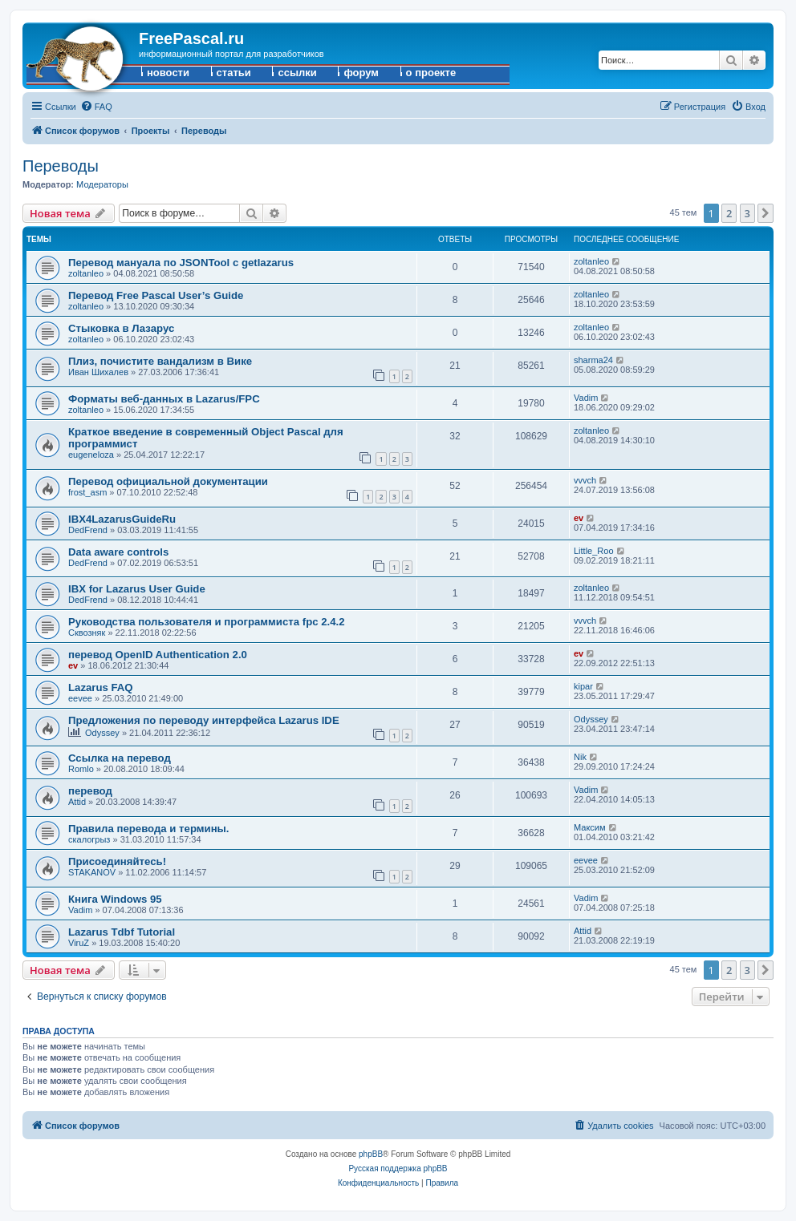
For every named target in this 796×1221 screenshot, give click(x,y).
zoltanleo (86, 273)
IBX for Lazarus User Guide (136, 589)
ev (578, 518)
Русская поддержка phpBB (397, 1168)
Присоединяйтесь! (117, 861)
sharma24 (593, 360)
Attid (77, 802)
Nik (580, 757)
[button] (765, 213)
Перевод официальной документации (168, 481)
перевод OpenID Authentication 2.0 (157, 655)
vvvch (585, 480)
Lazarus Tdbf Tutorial (121, 932)
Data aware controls (118, 552)
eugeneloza (91, 454)
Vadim (586, 397)
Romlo (81, 769)
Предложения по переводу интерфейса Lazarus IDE (203, 720)
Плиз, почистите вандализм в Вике (160, 361)
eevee (80, 698)
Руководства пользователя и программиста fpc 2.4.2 (206, 622)
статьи (234, 73)
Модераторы (102, 184)
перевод (90, 791)
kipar (583, 686)
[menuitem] (96, 106)
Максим (590, 827)
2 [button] (729, 213)
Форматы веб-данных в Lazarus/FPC (164, 399)
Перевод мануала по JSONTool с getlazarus (181, 263)
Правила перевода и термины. (148, 829)
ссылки (297, 73)
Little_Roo (594, 551)
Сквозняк (86, 632)
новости (168, 73)
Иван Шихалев (98, 372)
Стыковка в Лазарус (121, 328)
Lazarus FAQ (100, 687)
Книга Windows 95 (115, 899)
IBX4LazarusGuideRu (122, 519)
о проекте (431, 73)
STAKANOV (92, 872)
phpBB (371, 1154)
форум (361, 73)
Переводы (60, 166)
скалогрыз (89, 839)
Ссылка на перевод (119, 758)
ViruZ (78, 943)
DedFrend (88, 530)
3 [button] (747, 213)
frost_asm (87, 492)
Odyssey (102, 733)
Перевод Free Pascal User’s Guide (155, 295)
